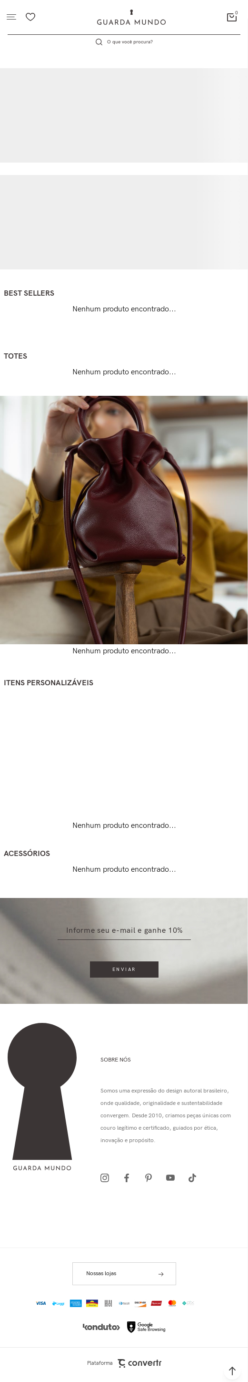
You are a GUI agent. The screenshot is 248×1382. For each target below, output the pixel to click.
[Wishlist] (30, 17)
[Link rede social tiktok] (195, 1178)
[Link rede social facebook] (129, 1178)
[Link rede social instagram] (107, 1178)
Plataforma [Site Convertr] (124, 1363)
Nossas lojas (101, 1273)
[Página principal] (131, 17)
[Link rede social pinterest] (151, 1178)
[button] (232, 1371)
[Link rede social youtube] (173, 1178)
